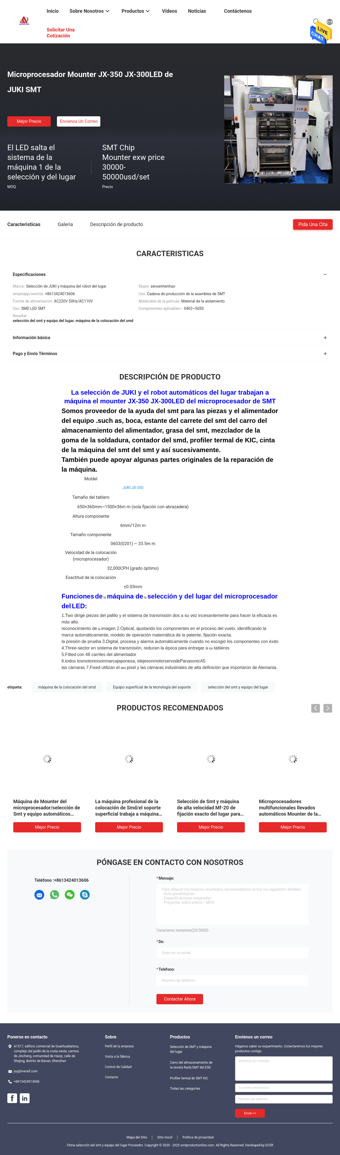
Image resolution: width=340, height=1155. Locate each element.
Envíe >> (250, 1113)
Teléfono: (167, 969)
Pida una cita (313, 224)
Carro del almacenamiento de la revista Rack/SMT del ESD (191, 1065)
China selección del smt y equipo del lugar (97, 1145)
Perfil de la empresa (119, 1046)
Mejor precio (29, 121)
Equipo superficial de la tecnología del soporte (152, 687)
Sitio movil (164, 1137)
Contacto (111, 1077)
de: (161, 942)
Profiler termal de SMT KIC (189, 1078)
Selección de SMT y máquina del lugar (190, 1049)
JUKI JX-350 (133, 487)
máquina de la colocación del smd (67, 687)
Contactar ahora (179, 999)
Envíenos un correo (79, 121)
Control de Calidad (118, 1067)
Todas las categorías (185, 1088)
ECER (269, 1145)
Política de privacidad (197, 1137)
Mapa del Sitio (137, 1137)
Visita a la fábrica (117, 1057)
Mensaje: (166, 878)
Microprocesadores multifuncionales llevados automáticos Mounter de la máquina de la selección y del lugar (291, 814)
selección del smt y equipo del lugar (238, 687)
